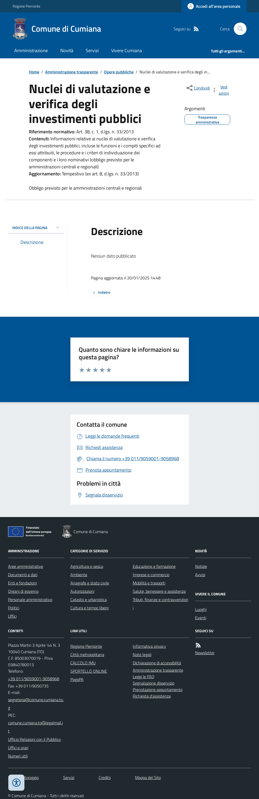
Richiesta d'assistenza (152, 696)
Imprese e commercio (151, 574)
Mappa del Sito (148, 777)
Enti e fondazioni (22, 583)
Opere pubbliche (119, 72)
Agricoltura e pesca (86, 566)
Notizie (201, 566)
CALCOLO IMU (83, 663)
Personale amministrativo (30, 599)
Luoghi (201, 609)
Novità (66, 50)
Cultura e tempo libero (89, 608)
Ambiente (78, 574)
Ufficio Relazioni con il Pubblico (34, 739)
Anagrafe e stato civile (89, 583)
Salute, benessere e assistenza (159, 591)
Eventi (200, 618)
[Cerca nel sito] (238, 29)
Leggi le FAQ (143, 676)
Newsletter (205, 653)
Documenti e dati (22, 574)
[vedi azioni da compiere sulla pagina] (220, 90)
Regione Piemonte (26, 6)
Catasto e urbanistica (88, 599)
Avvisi (200, 574)
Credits (105, 777)
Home (34, 72)
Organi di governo (23, 591)
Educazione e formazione (154, 566)
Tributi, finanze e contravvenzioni (160, 603)
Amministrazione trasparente (71, 72)
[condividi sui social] (197, 88)
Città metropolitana (87, 654)
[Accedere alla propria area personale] (214, 6)
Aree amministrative (25, 566)
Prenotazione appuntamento (157, 689)
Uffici (12, 616)
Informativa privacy (149, 646)
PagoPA (77, 679)
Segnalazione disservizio (153, 683)
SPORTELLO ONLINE (88, 671)
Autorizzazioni (82, 591)
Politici (13, 608)
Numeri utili (18, 756)
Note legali (142, 654)
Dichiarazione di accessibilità (157, 663)
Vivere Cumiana (126, 50)
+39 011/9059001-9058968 (33, 679)
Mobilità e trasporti (149, 583)
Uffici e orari (18, 748)
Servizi (92, 50)
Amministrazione (31, 50)
